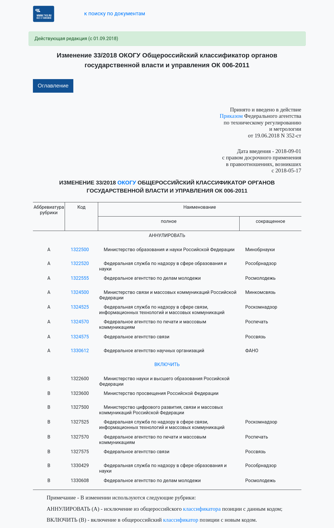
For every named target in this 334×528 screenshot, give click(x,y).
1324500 (80, 292)
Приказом (231, 116)
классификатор (180, 520)
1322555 (80, 278)
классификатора (202, 509)
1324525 (80, 307)
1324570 (80, 321)
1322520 (80, 263)
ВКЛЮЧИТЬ (167, 364)
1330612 (80, 350)
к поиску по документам (114, 13)
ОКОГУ (126, 183)
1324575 (80, 336)
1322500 (80, 249)
